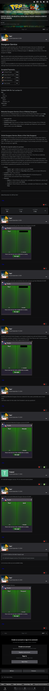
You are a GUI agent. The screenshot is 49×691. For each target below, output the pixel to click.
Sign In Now (24, 661)
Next (44, 29)
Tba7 (3, 22)
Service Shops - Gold (14, 24)
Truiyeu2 (11, 472)
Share (12, 671)
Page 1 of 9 (24, 29)
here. (44, 113)
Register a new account (24, 652)
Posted (15, 38)
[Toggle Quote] (3, 554)
